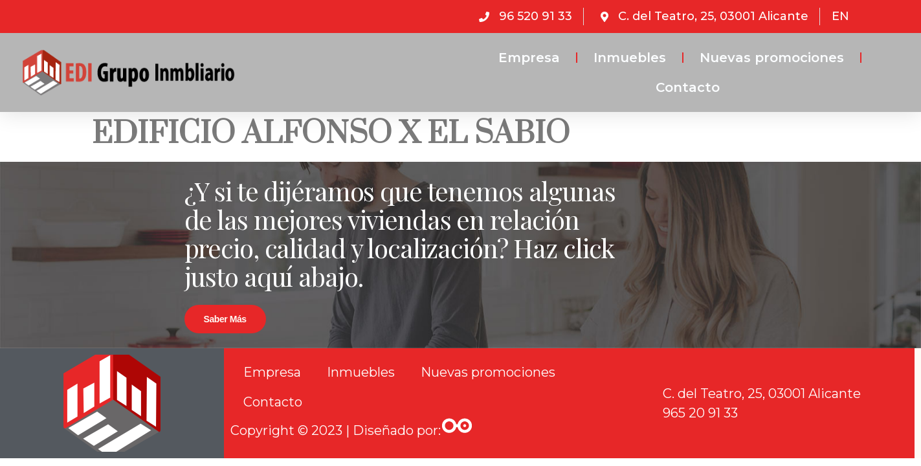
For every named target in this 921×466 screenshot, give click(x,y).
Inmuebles (630, 57)
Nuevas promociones (772, 57)
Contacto (688, 87)
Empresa (529, 57)
